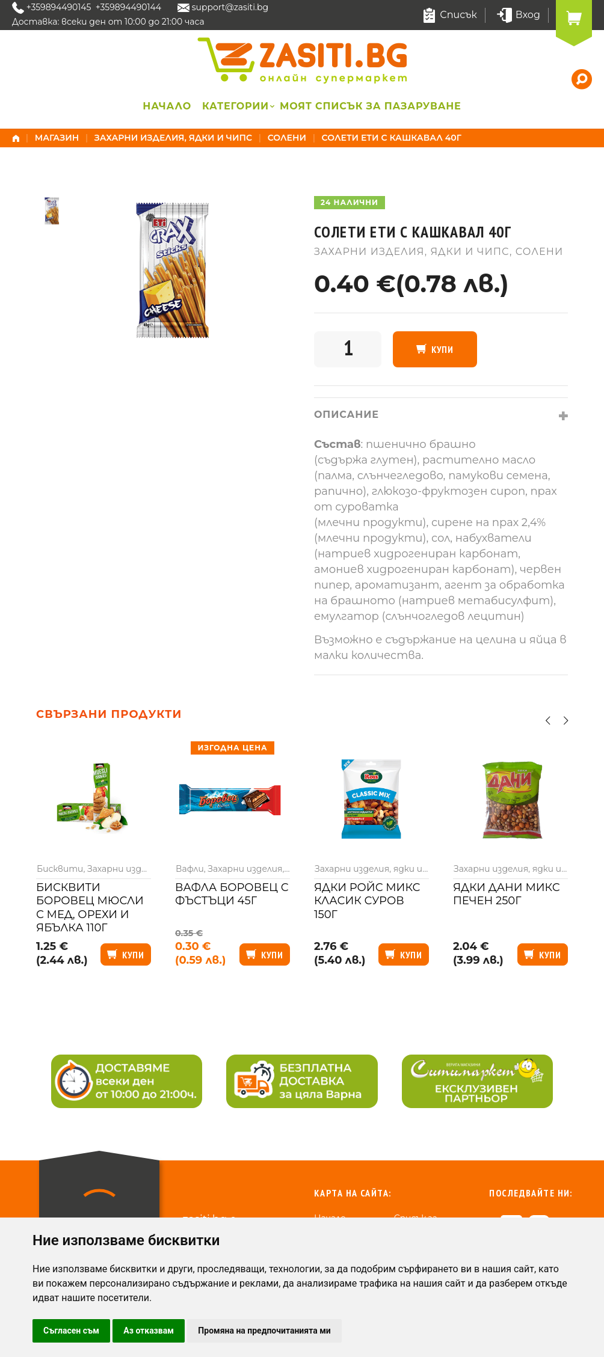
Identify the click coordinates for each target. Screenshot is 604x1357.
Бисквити (60, 868)
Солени (287, 137)
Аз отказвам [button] (148, 1330)
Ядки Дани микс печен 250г (506, 894)
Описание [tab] (346, 414)
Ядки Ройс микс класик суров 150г (367, 901)
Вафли (190, 868)
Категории (235, 106)
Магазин (57, 137)
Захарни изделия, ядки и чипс (173, 137)
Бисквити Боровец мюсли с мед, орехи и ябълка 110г (90, 908)
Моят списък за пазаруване (370, 106)
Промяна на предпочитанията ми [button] (264, 1330)
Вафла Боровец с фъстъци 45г (232, 894)
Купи (442, 349)
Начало (167, 106)
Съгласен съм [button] (71, 1330)
